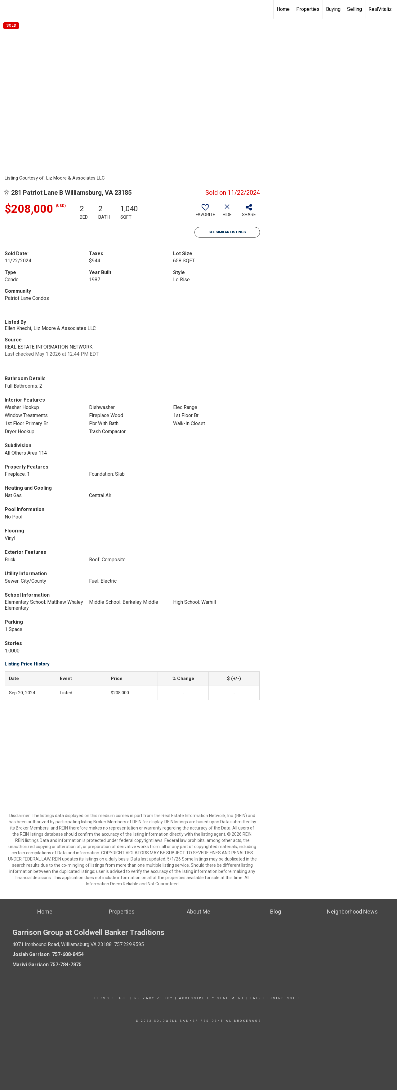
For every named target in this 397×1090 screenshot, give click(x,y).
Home (283, 9)
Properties (307, 9)
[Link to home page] (8, 9)
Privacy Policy (153, 998)
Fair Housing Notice (276, 998)
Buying (333, 9)
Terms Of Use (111, 998)
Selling (354, 9)
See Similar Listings (227, 232)
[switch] (205, 212)
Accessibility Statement (211, 998)
